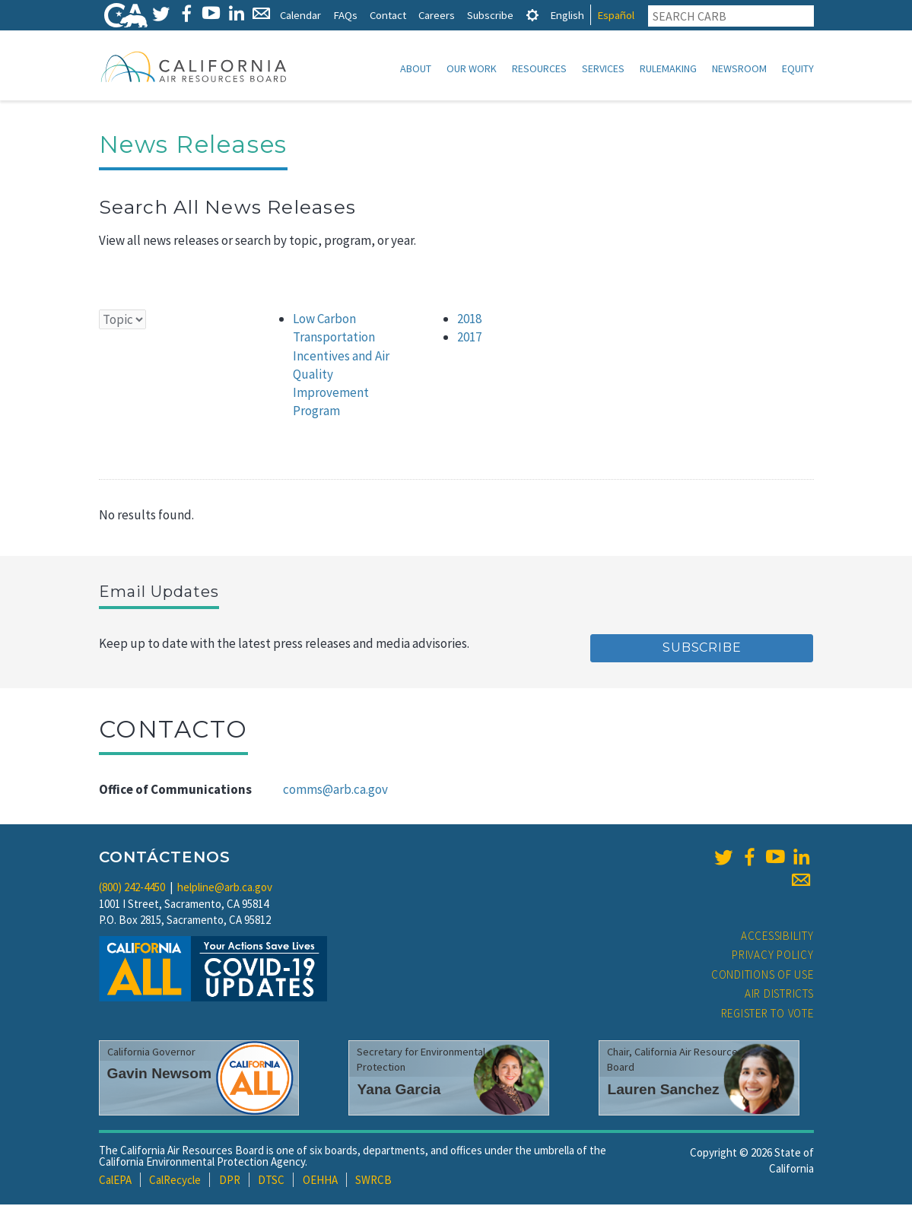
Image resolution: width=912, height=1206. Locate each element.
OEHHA (320, 1181)
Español (615, 15)
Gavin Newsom (159, 1075)
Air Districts (779, 995)
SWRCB (373, 1181)
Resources (539, 68)
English (567, 15)
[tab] (532, 15)
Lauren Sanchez (663, 1091)
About (415, 68)
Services (603, 68)
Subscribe (490, 15)
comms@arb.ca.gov (335, 790)
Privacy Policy (773, 956)
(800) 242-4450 (132, 888)
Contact (388, 15)
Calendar (300, 15)
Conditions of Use (762, 976)
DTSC (271, 1181)
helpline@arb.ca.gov (224, 888)
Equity (798, 68)
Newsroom (739, 68)
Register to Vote (767, 1015)
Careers (436, 15)
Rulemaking (668, 68)
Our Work (471, 68)
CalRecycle (175, 1181)
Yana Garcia (398, 1091)
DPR (229, 1181)
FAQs (345, 15)
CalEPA (115, 1181)
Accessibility (777, 937)
